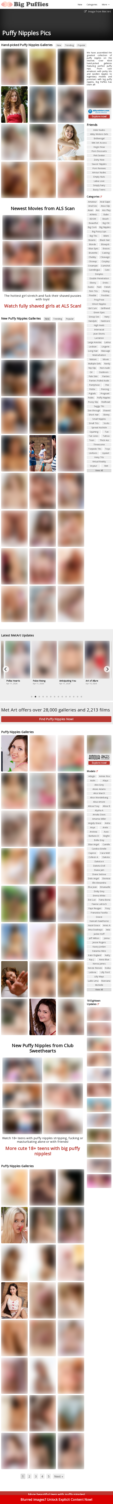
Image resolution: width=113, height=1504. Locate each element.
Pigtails (92, 393)
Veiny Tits (99, 457)
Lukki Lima (93, 980)
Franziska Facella (99, 912)
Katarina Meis (99, 951)
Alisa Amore (99, 801)
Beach (105, 218)
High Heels (99, 325)
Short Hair (94, 414)
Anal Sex (92, 205)
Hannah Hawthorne (99, 921)
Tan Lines (93, 436)
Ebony (93, 282)
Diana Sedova (99, 874)
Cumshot (105, 265)
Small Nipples (99, 418)
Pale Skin (93, 376)
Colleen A (93, 857)
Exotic (91, 287)
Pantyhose (94, 384)
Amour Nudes (99, 172)
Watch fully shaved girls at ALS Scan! (42, 306)
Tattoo (106, 436)
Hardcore (105, 321)
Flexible (92, 295)
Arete (105, 827)
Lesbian (93, 346)
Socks (106, 423)
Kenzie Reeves (95, 968)
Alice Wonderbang (99, 797)
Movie (106, 359)
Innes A (106, 925)
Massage (105, 350)
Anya (92, 827)
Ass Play (106, 210)
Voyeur (93, 465)
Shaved (106, 410)
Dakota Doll (99, 865)
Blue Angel (93, 844)
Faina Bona (104, 899)
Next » (58, 1476)
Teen (91, 440)
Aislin (92, 780)
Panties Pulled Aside (99, 380)
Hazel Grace (94, 925)
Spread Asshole (99, 427)
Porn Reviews (99, 168)
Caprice (92, 853)
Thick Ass (104, 440)
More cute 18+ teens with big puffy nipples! (42, 1151)
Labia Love (99, 181)
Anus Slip (105, 205)
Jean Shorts (99, 333)
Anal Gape (105, 201)
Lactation (99, 338)
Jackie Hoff (99, 933)
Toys (107, 448)
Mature (93, 359)
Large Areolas (95, 342)
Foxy (107, 908)
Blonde (92, 244)
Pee (107, 384)
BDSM (93, 218)
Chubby (92, 257)
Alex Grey (99, 784)
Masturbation (99, 355)
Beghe (106, 835)
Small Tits (94, 423)
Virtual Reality (99, 461)
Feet (99, 287)
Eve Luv (92, 899)
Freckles (105, 295)
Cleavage (104, 257)
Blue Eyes (93, 248)
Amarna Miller (99, 818)
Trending (69, 45)
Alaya (105, 780)
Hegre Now (99, 147)
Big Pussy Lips (99, 231)
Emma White (99, 895)
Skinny (106, 414)
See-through (94, 410)
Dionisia (106, 878)
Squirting (94, 431)
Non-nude (105, 367)
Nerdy (107, 363)
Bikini (106, 235)
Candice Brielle (99, 848)
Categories (92, 4)
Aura (106, 831)
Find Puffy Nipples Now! (56, 719)
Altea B (106, 806)
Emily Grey (99, 891)
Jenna (106, 938)
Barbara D (94, 835)
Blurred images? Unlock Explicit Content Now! (56, 1499)
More (106, 5)
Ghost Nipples (99, 304)
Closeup (93, 261)
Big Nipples (104, 227)
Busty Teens (99, 189)
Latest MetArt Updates (19, 635)
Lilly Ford (105, 972)
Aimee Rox (104, 776)
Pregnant (104, 393)
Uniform (93, 453)
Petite (92, 389)
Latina (107, 342)
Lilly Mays (99, 976)
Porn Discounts (99, 151)
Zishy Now (99, 159)
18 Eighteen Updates (93, 1002)
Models (92, 771)
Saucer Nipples (99, 164)
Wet (106, 465)
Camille (106, 844)
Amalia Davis (99, 814)
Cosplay (105, 261)
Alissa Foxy (93, 806)
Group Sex (94, 316)
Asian (90, 210)
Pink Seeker (99, 155)
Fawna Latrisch (99, 904)
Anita (107, 823)
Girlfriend (105, 308)
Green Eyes (99, 312)
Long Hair (93, 350)
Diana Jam (99, 870)
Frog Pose (99, 299)
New (80, 4)
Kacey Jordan (99, 946)
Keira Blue (104, 959)
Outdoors (103, 372)
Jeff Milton (94, 938)
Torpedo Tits (94, 448)
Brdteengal (99, 138)
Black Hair (105, 240)
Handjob (92, 321)
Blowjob (105, 244)
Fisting (106, 291)
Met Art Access (99, 142)
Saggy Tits (99, 406)
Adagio (91, 776)
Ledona (92, 972)
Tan (107, 431)
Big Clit (106, 223)
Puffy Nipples (103, 397)
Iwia (108, 929)
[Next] (107, 669)
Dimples (99, 274)
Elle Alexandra (99, 882)
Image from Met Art (97, 11)
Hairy (106, 316)
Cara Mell (105, 853)
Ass (97, 210)
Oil (91, 372)
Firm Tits (93, 291)
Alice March (99, 793)
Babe (106, 214)
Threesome (99, 444)
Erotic (105, 282)
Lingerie (105, 346)
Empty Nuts (99, 176)
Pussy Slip (93, 401)
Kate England (94, 955)
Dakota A (99, 861)
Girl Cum (92, 308)
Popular (81, 45)
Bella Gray (99, 840)
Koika (107, 968)
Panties (106, 376)
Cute (107, 269)
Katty (107, 955)
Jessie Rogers (99, 942)
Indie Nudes (99, 130)
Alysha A (99, 810)
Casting (105, 252)
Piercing (105, 389)
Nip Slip (92, 367)
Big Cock (92, 227)
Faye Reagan (94, 908)
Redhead (105, 401)
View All (99, 470)
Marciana (105, 980)
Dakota (106, 857)
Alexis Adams (99, 789)
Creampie (93, 265)
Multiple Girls (94, 363)
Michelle (99, 985)
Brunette (93, 252)
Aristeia (93, 831)
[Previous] (6, 669)
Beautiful (93, 223)
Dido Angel (93, 878)
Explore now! (99, 116)
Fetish (107, 287)
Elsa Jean (92, 887)
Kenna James (99, 963)
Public (91, 397)
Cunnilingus (94, 269)
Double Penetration (99, 278)
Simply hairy (99, 185)
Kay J (91, 959)
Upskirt (105, 453)
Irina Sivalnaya (95, 929)
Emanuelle (105, 887)
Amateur (92, 201)
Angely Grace (94, 823)
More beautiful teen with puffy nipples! (56, 1494)
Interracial (99, 329)
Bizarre (91, 240)
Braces (106, 248)
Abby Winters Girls (99, 134)
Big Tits (93, 235)
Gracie (99, 916)
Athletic (93, 214)
